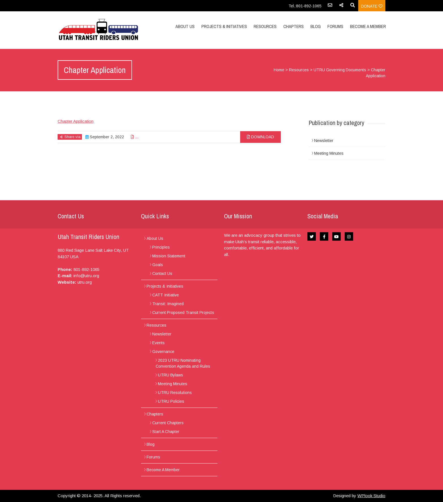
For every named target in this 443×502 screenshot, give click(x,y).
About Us (185, 26)
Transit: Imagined (168, 303)
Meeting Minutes (329, 153)
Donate (372, 6)
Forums (335, 26)
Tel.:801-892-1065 (305, 6)
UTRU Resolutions (175, 392)
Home (279, 70)
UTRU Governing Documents (340, 70)
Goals (157, 264)
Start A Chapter (165, 431)
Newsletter (323, 140)
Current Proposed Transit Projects (183, 312)
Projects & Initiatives (224, 26)
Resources (265, 26)
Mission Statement (168, 256)
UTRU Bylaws (170, 375)
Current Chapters (168, 423)
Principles (161, 247)
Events (158, 343)
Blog (315, 26)
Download (260, 137)
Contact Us (162, 273)
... (134, 137)
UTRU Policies (171, 401)
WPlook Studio (371, 495)
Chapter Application (76, 121)
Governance (163, 351)
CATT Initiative (165, 295)
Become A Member (368, 26)
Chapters (293, 26)
